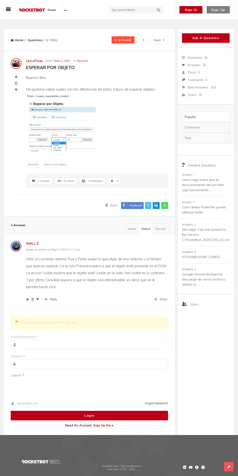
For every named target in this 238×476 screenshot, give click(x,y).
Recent (160, 219)
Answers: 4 (189, 260)
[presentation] (46, 378)
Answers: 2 (189, 215)
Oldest (145, 219)
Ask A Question (205, 29)
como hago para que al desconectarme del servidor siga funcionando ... (203, 175)
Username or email (24, 328)
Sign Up (218, 10)
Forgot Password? (156, 394)
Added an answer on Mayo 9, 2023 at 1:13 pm (53, 240)
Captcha (17, 366)
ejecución (33, 155)
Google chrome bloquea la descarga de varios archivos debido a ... (203, 270)
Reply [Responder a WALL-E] (51, 290)
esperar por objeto (55, 155)
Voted (132, 219)
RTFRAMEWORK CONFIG (201, 248)
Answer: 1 (188, 165)
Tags (188, 128)
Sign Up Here (103, 416)
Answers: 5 (189, 243)
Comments (192, 118)
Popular (190, 107)
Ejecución (83, 51)
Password (18, 347)
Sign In (191, 10)
